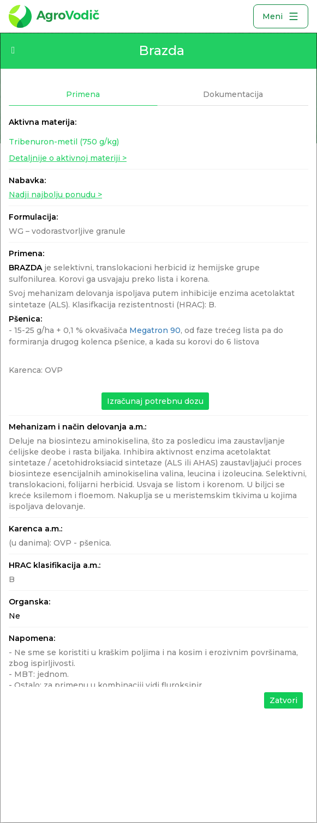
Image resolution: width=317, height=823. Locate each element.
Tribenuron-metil (64, 142)
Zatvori (283, 700)
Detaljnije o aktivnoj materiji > (68, 158)
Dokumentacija (233, 94)
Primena (83, 94)
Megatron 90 (155, 330)
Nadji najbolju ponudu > (55, 194)
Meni (280, 16)
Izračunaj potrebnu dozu (155, 401)
